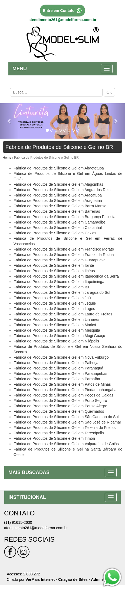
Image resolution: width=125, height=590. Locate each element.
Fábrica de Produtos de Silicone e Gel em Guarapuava (60, 260)
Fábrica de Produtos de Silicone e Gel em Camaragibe (59, 222)
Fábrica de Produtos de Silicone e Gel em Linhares (56, 319)
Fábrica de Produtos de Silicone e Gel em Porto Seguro (60, 400)
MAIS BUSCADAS (29, 472)
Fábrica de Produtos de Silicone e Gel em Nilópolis (56, 341)
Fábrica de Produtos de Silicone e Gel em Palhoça (56, 363)
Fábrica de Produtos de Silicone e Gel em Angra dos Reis (62, 190)
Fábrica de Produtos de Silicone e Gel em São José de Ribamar (67, 422)
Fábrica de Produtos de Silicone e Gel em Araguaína (58, 200)
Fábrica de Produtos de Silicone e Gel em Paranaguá (58, 368)
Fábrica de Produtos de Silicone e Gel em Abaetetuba (59, 168)
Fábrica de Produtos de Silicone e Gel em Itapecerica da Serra (66, 276)
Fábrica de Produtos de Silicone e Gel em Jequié (55, 303)
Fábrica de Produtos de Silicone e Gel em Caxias (55, 233)
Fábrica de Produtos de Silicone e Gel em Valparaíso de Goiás (66, 444)
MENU (19, 68)
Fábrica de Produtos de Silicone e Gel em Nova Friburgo (61, 357)
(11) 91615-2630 (18, 522)
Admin (97, 579)
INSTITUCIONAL (27, 497)
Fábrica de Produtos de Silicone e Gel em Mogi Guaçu (59, 336)
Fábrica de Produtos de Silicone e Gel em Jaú (52, 298)
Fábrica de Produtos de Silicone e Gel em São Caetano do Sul (66, 417)
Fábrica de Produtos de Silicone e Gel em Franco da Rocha (64, 254)
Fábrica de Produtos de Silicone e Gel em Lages (54, 308)
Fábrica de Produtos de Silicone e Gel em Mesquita (57, 330)
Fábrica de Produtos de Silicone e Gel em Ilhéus (54, 271)
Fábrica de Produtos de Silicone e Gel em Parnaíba (57, 379)
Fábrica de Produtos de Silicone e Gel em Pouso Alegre (60, 406)
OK (109, 92)
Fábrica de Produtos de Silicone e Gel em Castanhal (58, 227)
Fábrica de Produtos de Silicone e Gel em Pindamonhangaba (65, 390)
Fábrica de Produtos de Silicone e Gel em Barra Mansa (60, 206)
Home (7, 157)
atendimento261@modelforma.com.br (63, 20)
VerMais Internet (40, 579)
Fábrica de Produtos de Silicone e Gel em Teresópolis (59, 433)
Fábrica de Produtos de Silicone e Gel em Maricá (55, 325)
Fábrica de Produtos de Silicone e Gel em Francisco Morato (64, 249)
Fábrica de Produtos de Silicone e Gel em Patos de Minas (62, 384)
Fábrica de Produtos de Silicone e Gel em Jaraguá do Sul (62, 292)
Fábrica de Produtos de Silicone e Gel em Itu (51, 287)
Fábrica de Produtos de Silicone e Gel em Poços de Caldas (63, 395)
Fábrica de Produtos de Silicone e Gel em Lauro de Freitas (63, 314)
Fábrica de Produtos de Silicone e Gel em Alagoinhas (58, 184)
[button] (9, 121)
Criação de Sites (73, 579)
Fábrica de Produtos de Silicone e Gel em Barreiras (57, 211)
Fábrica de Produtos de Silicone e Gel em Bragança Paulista (65, 217)
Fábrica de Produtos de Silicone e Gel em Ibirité (54, 265)
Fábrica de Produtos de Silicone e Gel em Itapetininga (59, 281)
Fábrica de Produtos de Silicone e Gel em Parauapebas (60, 373)
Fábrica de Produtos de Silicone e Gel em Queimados (59, 411)
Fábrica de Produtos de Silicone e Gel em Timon (54, 438)
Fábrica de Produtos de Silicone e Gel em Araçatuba (58, 195)
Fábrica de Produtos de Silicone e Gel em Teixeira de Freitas (65, 427)
